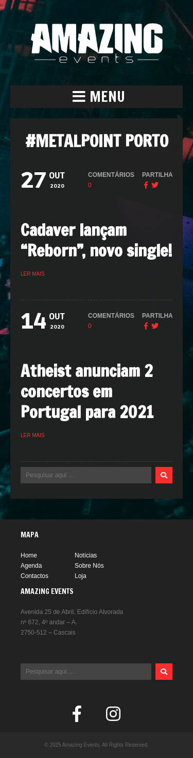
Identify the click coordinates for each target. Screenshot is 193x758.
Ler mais (33, 274)
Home (29, 555)
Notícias (86, 555)
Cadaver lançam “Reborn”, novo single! (96, 240)
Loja (80, 576)
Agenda (31, 565)
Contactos (34, 576)
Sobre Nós (89, 565)
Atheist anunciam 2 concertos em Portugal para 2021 (87, 391)
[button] (96, 96)
